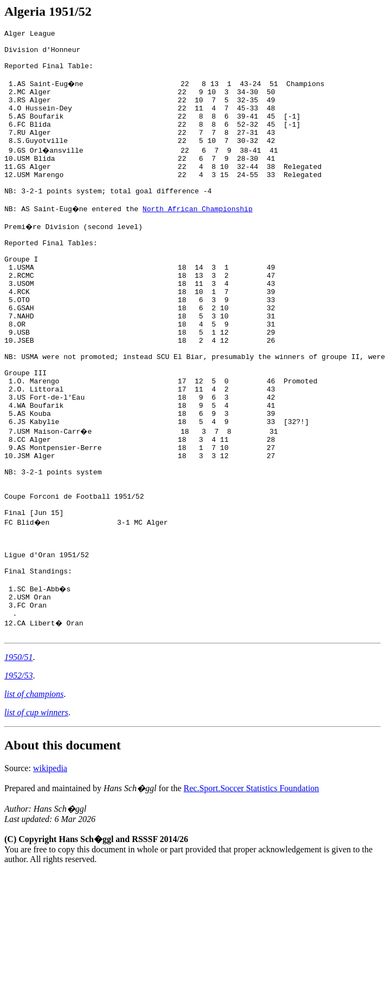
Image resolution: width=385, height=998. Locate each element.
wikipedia (50, 873)
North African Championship (199, 239)
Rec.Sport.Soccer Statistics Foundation (251, 893)
